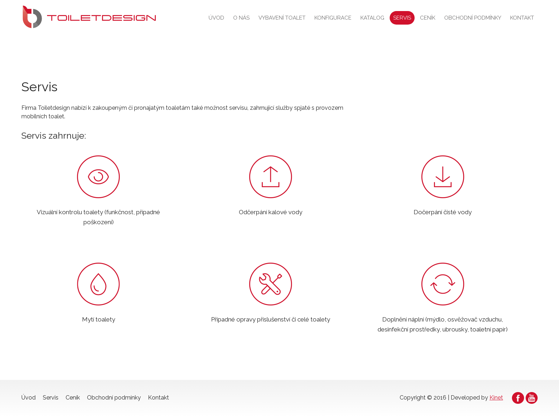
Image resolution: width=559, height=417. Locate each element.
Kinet (496, 397)
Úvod (216, 18)
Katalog (372, 18)
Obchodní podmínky (472, 18)
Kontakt (522, 18)
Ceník (427, 18)
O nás (241, 18)
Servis (402, 18)
